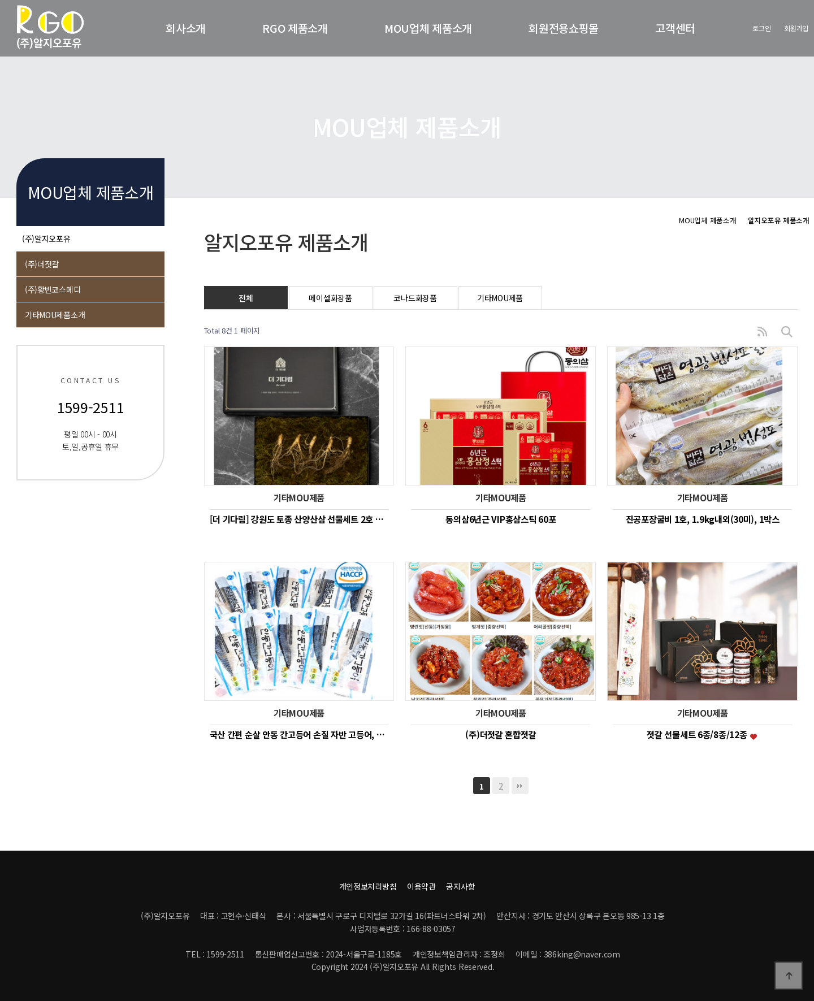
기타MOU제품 (500, 298)
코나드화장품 (414, 298)
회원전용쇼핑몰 (564, 28)
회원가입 (796, 28)
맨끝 (520, 785)
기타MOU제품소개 (55, 314)
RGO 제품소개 (295, 28)
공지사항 (460, 886)
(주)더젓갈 (42, 264)
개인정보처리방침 (368, 886)
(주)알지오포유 (46, 238)
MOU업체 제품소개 (428, 28)
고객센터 (675, 28)
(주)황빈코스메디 (52, 289)
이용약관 (421, 886)
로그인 (761, 28)
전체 (246, 298)
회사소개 (186, 28)
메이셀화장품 (330, 298)
